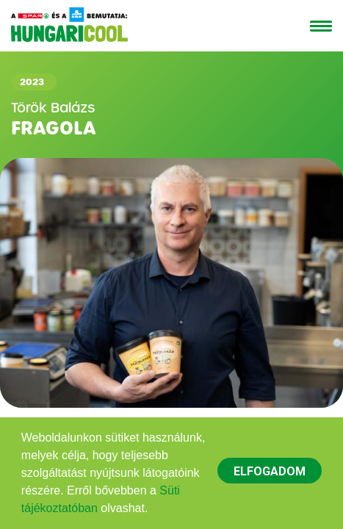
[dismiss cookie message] (269, 470)
